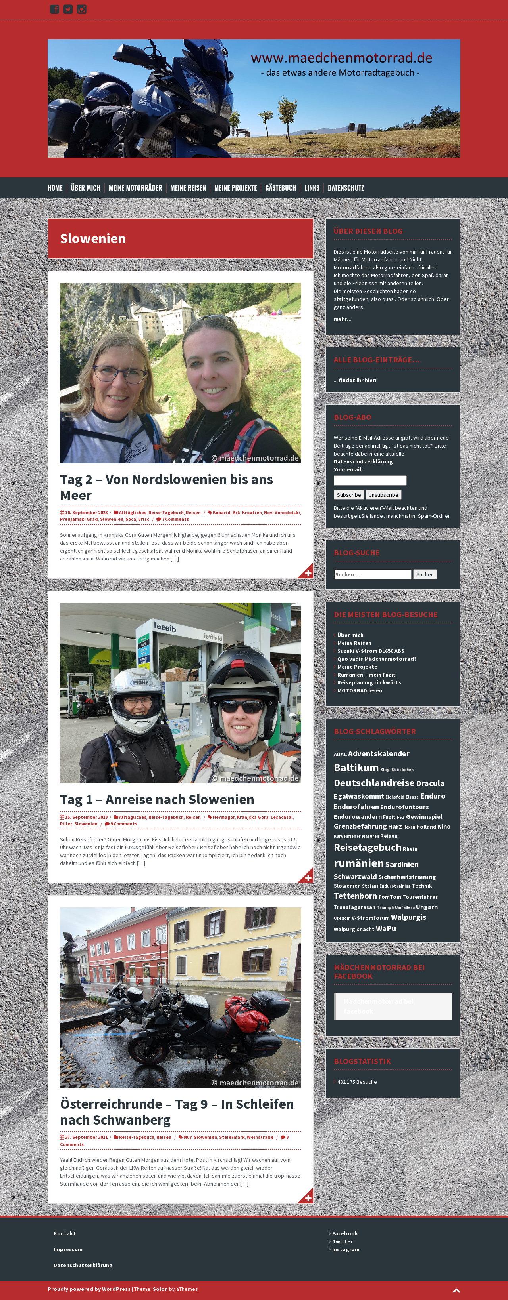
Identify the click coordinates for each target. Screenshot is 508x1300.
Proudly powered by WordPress (89, 1288)
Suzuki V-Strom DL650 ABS (370, 650)
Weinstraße (260, 1137)
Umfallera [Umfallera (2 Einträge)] (405, 907)
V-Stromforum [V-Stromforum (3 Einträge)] (371, 917)
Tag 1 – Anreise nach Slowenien (157, 799)
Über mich (86, 188)
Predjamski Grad (79, 519)
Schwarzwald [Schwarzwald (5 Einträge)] (355, 876)
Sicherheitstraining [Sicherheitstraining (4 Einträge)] (407, 877)
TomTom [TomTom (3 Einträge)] (389, 896)
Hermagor (224, 817)
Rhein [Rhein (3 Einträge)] (410, 848)
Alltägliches (132, 512)
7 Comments (175, 519)
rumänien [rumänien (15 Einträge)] (359, 863)
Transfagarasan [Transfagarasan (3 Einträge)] (354, 907)
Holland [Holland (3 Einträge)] (426, 826)
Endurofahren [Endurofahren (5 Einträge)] (356, 806)
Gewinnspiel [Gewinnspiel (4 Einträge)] (424, 816)
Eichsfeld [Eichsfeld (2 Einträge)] (394, 797)
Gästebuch (280, 188)
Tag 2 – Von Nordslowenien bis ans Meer (166, 487)
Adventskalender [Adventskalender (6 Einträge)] (379, 753)
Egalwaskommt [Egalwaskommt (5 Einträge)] (359, 796)
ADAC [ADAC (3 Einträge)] (340, 754)
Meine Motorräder (135, 188)
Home (55, 188)
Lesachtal (282, 817)
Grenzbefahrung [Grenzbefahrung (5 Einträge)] (360, 826)
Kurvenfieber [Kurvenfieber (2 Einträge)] (347, 836)
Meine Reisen (188, 188)
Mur (187, 1137)
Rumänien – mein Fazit (366, 674)
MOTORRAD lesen (359, 690)
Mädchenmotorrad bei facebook (379, 971)
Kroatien (252, 512)
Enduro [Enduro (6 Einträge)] (433, 796)
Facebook (345, 1233)
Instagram (346, 1249)
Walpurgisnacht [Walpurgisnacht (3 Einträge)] (354, 929)
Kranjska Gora (253, 817)
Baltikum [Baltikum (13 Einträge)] (356, 767)
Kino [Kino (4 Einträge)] (444, 826)
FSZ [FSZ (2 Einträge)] (401, 817)
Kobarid (222, 512)
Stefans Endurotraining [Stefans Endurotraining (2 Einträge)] (386, 886)
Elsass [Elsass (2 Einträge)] (412, 797)
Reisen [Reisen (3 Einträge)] (389, 835)
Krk (236, 512)
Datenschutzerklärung (363, 461)
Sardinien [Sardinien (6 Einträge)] (402, 864)
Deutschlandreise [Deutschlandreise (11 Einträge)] (374, 782)
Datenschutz (346, 188)
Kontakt (65, 1233)
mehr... (343, 318)
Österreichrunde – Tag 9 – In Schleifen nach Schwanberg (177, 1111)
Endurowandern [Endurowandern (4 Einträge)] (358, 816)
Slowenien (111, 519)
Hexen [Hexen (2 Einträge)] (409, 827)
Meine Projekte (235, 188)
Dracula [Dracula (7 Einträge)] (430, 783)
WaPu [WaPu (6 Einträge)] (386, 928)
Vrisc (143, 519)
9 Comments (123, 824)
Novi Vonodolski (282, 512)
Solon (160, 1288)
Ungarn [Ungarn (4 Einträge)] (427, 907)
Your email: (348, 469)
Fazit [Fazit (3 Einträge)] (389, 816)
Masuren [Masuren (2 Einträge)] (370, 836)
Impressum (68, 1249)
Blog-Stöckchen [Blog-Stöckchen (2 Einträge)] (397, 769)
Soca (130, 519)
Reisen (193, 512)
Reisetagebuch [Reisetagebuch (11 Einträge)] (368, 847)
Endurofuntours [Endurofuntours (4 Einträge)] (404, 807)
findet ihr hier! (358, 380)
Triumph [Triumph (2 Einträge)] (385, 907)
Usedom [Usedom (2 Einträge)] (342, 918)
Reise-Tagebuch (166, 512)
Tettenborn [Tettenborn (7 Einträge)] (355, 895)
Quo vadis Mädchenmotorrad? (377, 658)
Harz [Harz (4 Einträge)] (395, 826)
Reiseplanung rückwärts (369, 682)
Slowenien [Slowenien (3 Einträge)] (347, 885)
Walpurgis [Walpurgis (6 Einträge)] (409, 917)
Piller (66, 824)
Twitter (342, 1241)
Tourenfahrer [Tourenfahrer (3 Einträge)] (420, 896)
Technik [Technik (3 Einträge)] (422, 885)
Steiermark (232, 1137)
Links (311, 188)
